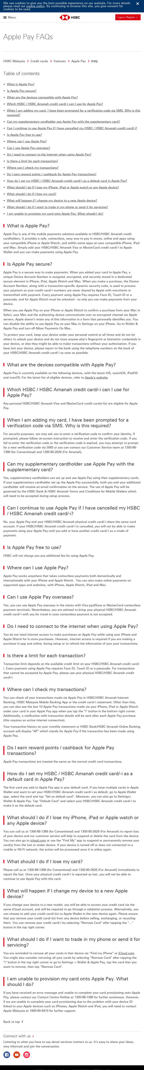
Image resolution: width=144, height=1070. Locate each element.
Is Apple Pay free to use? (24, 122)
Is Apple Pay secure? (21, 78)
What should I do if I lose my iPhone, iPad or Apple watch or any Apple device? (63, 175)
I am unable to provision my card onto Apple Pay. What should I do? (55, 201)
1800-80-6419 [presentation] (39, 998)
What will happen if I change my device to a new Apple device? (52, 188)
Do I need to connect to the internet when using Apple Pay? (49, 142)
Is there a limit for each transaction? (32, 148)
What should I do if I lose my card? (31, 181)
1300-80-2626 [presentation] (52, 439)
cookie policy (35, 6)
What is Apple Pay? (20, 71)
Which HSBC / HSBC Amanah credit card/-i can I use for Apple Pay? (55, 91)
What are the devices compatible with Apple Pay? (42, 85)
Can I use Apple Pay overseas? (28, 135)
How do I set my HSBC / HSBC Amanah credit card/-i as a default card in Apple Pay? (67, 168)
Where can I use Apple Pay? (27, 129)
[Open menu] (10, 17)
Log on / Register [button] (129, 17)
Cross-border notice (100, 1064)
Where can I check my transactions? (32, 155)
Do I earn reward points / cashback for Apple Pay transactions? (51, 161)
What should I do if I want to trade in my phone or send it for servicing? (57, 194)
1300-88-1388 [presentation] (38, 819)
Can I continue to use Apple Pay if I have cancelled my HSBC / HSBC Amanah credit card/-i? (72, 115)
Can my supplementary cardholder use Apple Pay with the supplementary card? (63, 109)
